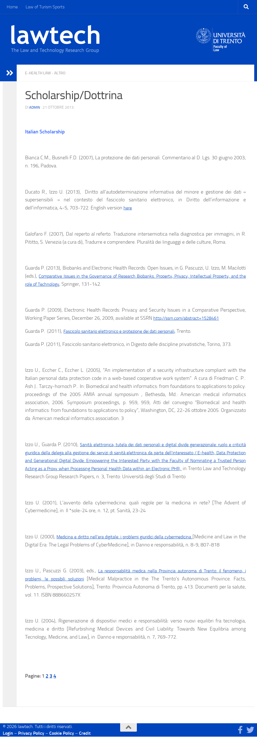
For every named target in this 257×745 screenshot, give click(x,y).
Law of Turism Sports (45, 6)
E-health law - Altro (49, 72)
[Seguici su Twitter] (250, 738)
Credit (85, 741)
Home (12, 6)
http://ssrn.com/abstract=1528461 (190, 318)
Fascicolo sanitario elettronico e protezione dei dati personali (125, 331)
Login (8, 741)
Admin (35, 107)
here (128, 208)
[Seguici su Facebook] (240, 738)
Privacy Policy (31, 741)
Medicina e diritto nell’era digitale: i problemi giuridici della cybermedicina (137, 545)
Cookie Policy (61, 741)
